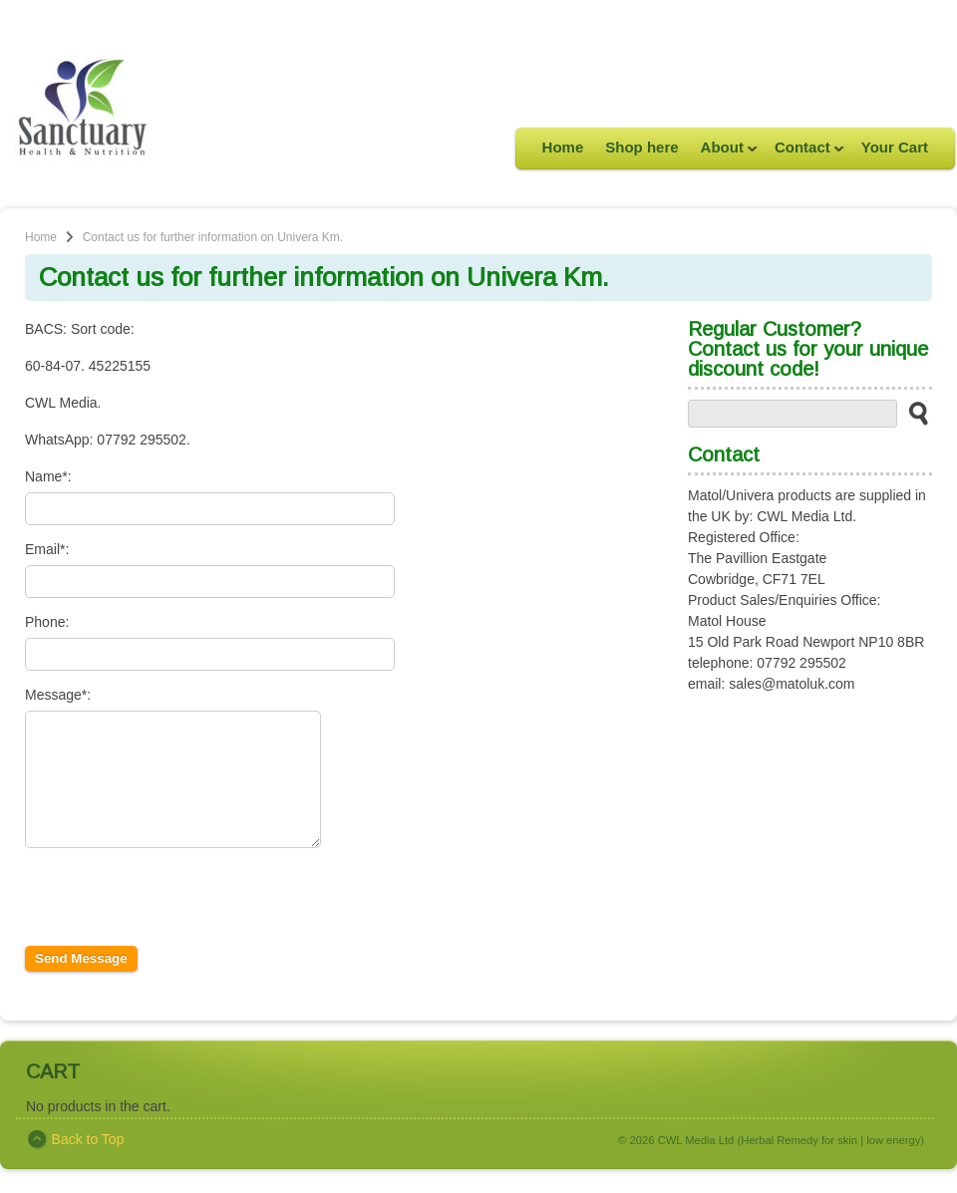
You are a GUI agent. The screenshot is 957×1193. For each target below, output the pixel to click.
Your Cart (894, 147)
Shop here (641, 147)
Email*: (47, 549)
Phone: (47, 622)
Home (563, 147)
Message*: (58, 695)
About (724, 153)
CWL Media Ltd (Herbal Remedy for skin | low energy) (791, 1164)
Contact (804, 153)
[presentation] (176, 931)
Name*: (48, 476)
